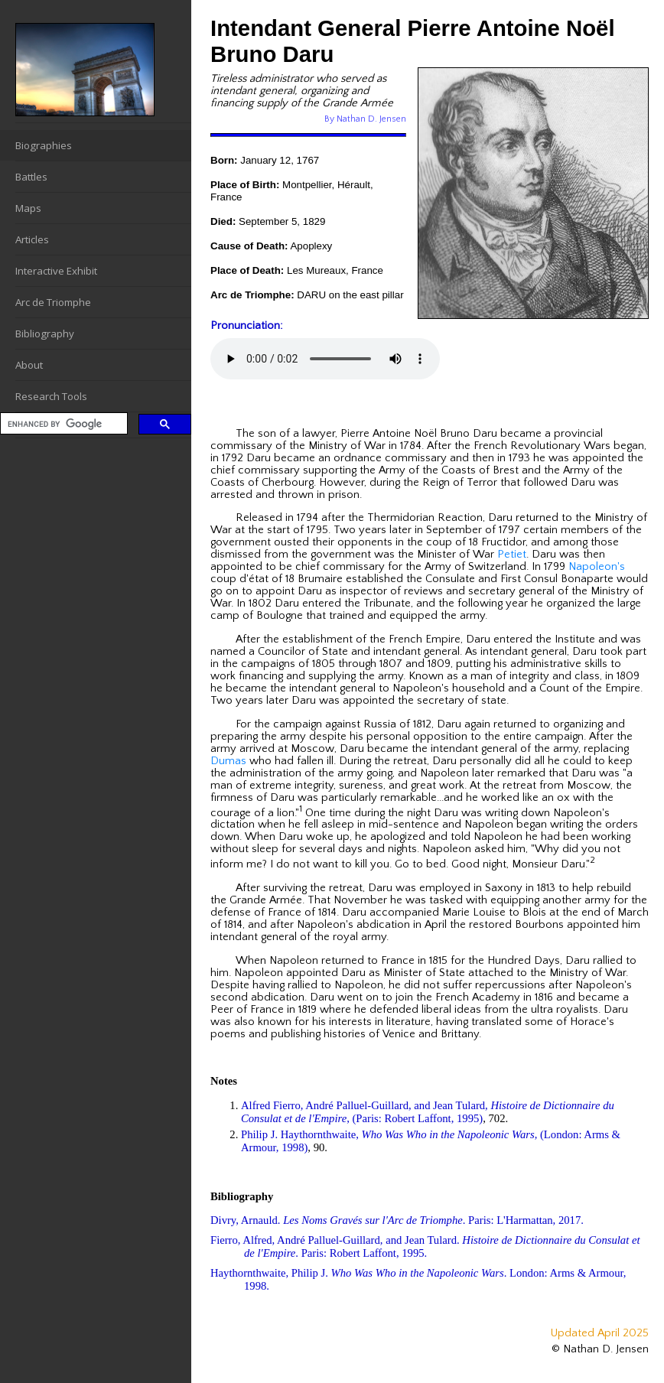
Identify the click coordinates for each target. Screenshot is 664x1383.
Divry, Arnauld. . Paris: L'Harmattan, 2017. (397, 1220)
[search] (62, 424)
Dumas (228, 761)
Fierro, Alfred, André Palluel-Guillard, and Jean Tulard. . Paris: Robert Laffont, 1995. (425, 1246)
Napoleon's (596, 567)
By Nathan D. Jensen (365, 119)
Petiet (511, 554)
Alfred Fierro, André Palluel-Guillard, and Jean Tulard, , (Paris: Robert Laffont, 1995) (427, 1111)
